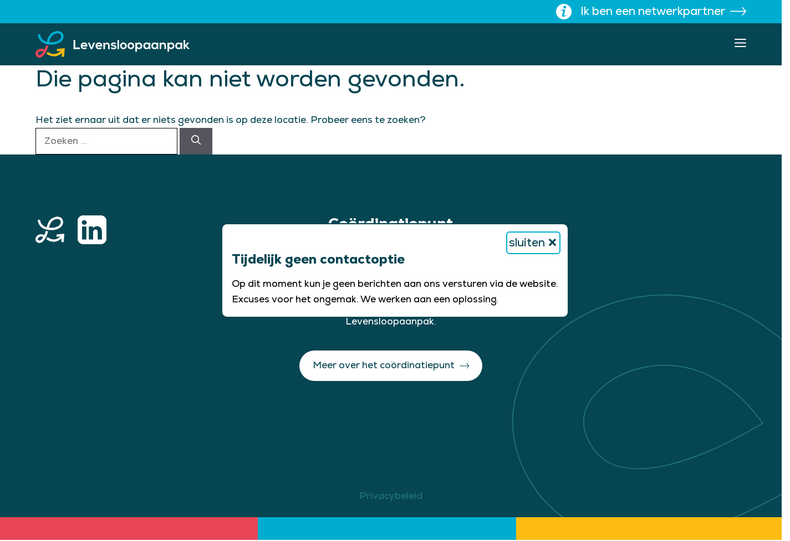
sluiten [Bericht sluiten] (533, 243)
